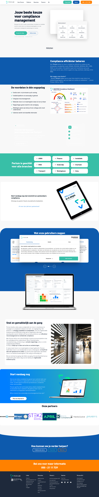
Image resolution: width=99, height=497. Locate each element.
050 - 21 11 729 (49, 466)
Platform (29, 2)
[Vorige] (44, 265)
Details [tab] (49, 242)
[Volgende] (54, 265)
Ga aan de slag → (20, 33)
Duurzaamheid (53, 479)
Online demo (33, 33)
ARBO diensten (41, 477)
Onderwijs (40, 484)
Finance (39, 479)
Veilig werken (52, 487)
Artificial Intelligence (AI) (55, 477)
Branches (36, 2)
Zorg (39, 491)
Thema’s (43, 2)
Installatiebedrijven (42, 481)
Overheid (39, 486)
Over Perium (21, 2)
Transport (40, 488)
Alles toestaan (68, 258)
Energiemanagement (54, 481)
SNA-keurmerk (53, 486)
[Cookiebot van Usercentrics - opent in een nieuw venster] (72, 238)
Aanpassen (49, 258)
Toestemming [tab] (29, 242)
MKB (39, 483)
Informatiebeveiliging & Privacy (54, 484)
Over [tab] (69, 242)
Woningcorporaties (42, 490)
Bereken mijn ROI (21, 143)
